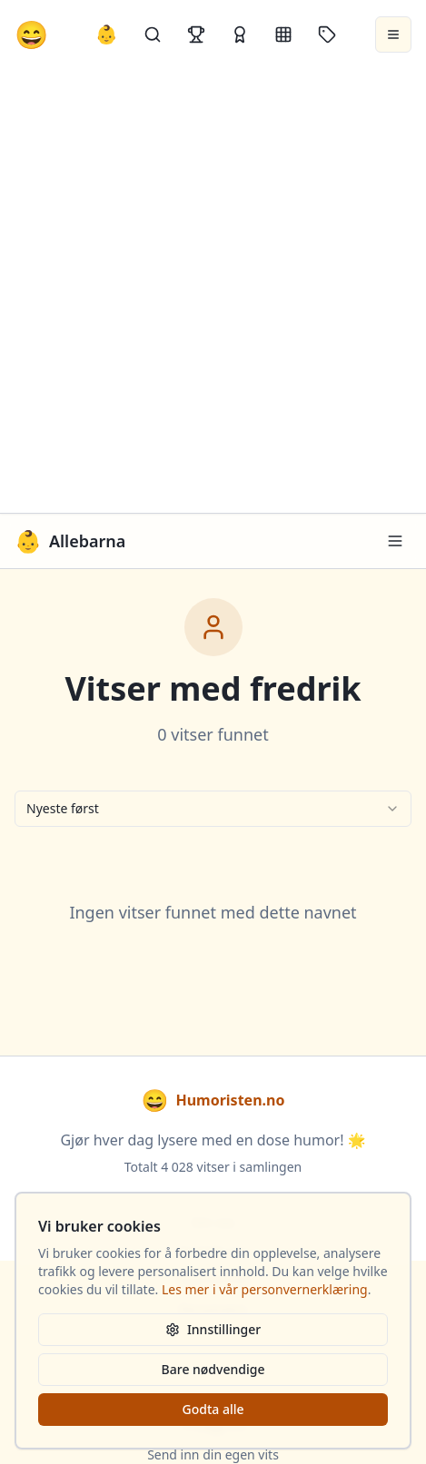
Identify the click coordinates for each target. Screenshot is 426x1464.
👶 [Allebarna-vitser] (106, 34)
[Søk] (152, 34)
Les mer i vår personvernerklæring (265, 1289)
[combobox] (213, 809)
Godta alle (212, 1409)
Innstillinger (213, 1329)
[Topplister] (196, 34)
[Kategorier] (283, 34)
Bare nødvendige (213, 1369)
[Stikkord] (327, 34)
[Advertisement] (213, 291)
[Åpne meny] (393, 34)
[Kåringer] (239, 34)
